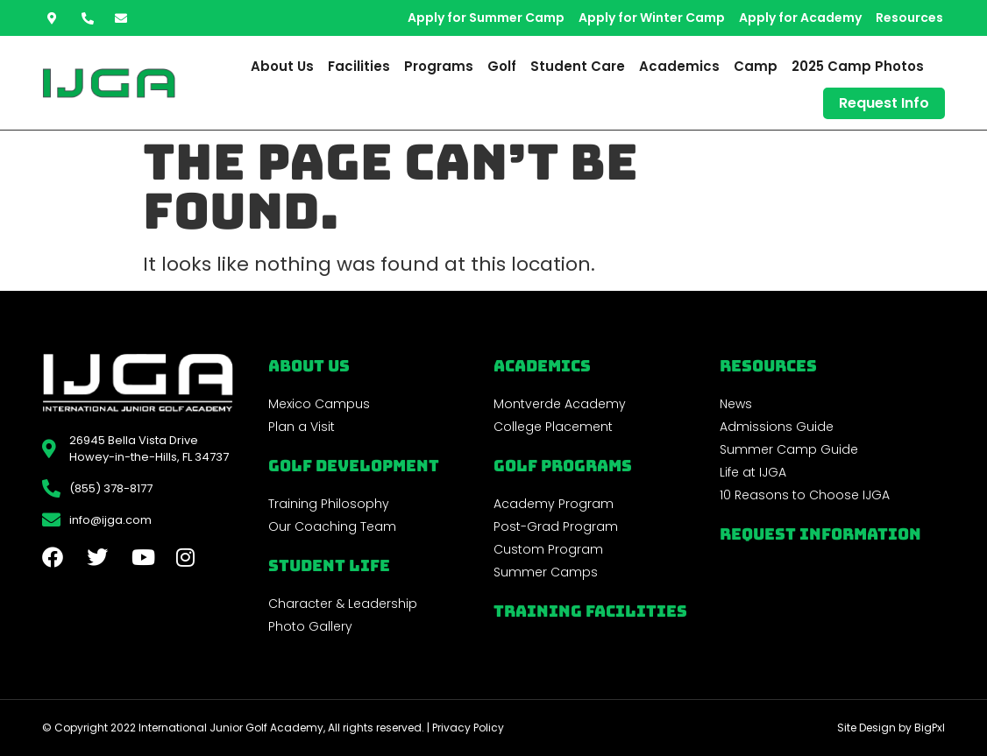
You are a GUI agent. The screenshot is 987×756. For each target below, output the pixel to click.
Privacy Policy (468, 727)
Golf (501, 66)
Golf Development (353, 466)
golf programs (563, 466)
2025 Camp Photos (858, 66)
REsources (768, 366)
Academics (679, 66)
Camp (756, 66)
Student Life (329, 565)
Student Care (577, 66)
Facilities (359, 66)
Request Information (820, 534)
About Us (282, 66)
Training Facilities (590, 611)
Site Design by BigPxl (891, 727)
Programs (438, 66)
